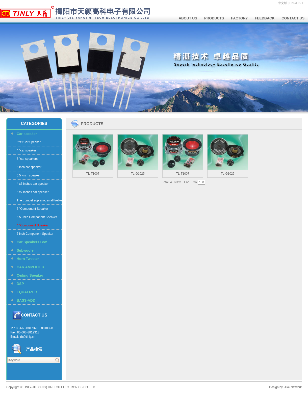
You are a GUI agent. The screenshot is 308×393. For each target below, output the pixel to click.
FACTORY (239, 18)
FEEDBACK (264, 18)
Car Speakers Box (32, 242)
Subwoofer (26, 250)
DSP (20, 284)
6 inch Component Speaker (35, 233)
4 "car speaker (26, 150)
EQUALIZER (27, 292)
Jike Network (293, 387)
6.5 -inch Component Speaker (37, 217)
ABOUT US (188, 18)
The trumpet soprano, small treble (39, 200)
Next (177, 182)
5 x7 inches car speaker (33, 192)
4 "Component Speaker (32, 225)
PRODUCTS (214, 18)
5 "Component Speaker (32, 209)
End (186, 182)
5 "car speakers (27, 159)
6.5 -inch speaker (28, 175)
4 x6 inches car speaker (33, 184)
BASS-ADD (26, 300)
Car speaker (27, 134)
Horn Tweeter (28, 259)
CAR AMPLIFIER (30, 267)
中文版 (282, 3)
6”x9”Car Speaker (29, 142)
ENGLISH (296, 3)
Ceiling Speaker (30, 275)
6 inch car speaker (29, 167)
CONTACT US (292, 18)
